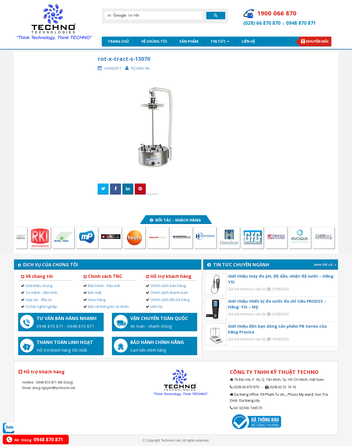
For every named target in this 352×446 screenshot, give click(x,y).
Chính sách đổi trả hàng (169, 299)
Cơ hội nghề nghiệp (41, 306)
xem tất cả (325, 264)
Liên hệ (248, 41)
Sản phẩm (188, 41)
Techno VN (140, 68)
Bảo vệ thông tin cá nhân (108, 306)
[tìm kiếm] (153, 15)
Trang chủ (118, 41)
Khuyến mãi (317, 41)
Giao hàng (96, 299)
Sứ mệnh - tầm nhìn (41, 292)
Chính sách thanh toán (169, 292)
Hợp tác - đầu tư (39, 299)
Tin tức (220, 41)
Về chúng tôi (154, 41)
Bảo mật (94, 292)
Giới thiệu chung (39, 285)
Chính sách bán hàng (168, 285)
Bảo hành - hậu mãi (104, 285)
